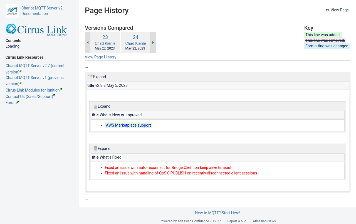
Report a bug (237, 221)
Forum (12, 102)
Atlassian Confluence (193, 221)
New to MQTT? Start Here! (217, 213)
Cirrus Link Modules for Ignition (34, 90)
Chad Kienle (105, 43)
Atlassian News (264, 221)
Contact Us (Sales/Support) (30, 96)
